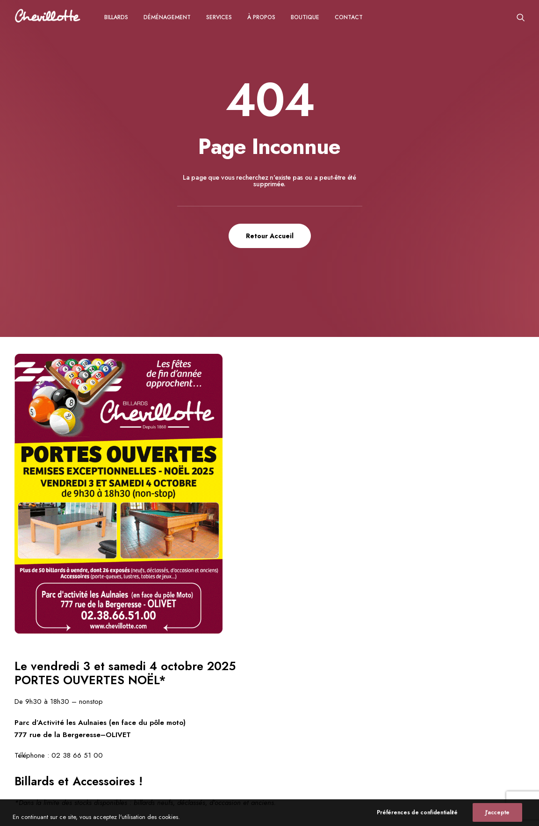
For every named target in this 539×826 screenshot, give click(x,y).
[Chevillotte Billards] (47, 17)
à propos (261, 17)
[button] (521, 17)
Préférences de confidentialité (417, 819)
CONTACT (349, 17)
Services (219, 17)
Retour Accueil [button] (270, 236)
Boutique (305, 17)
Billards (116, 17)
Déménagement (167, 17)
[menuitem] (116, 17)
